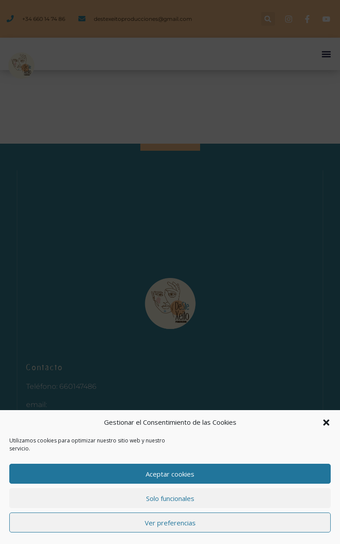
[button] (326, 422)
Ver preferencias (170, 522)
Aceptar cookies (170, 474)
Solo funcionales (170, 498)
